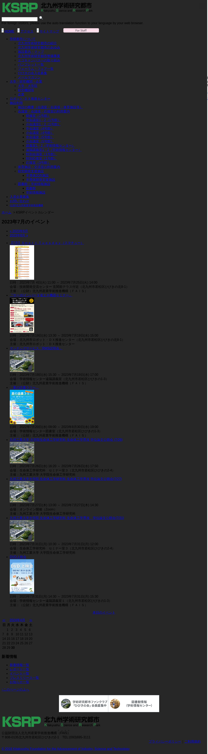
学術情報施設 (36, 192)
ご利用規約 (192, 741)
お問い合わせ (19, 201)
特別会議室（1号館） (41, 154)
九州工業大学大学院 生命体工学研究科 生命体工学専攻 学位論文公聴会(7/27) (66, 479)
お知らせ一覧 (19, 682)
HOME (9, 31)
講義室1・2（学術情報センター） (50, 145)
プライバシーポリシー (165, 741)
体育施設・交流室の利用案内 (39, 167)
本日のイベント (104, 612)
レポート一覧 (19, 669)
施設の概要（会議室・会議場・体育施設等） (50, 107)
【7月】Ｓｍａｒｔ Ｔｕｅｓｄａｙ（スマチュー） (47, 243)
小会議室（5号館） (40, 141)
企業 (21, 94)
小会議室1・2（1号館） (43, 124)
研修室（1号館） (38, 115)
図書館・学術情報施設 (34, 184)
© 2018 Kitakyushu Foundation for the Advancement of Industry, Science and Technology (66, 749)
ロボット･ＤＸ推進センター (30, 98)
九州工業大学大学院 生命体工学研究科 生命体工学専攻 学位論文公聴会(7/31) (67, 518)
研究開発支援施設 (31, 171)
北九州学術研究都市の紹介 (37, 43)
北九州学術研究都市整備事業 (39, 56)
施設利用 (16, 103)
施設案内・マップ (31, 51)
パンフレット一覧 (31, 64)
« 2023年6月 (19, 231)
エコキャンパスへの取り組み (39, 60)
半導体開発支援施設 (40, 179)
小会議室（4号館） (40, 132)
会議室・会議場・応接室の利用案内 (44, 111)
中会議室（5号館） (40, 137)
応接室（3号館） (38, 162)
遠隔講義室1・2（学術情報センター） (54, 150)
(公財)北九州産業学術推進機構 (26, 205)
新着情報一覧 (19, 665)
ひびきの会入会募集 (32, 73)
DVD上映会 (18, 557)
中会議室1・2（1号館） (43, 120)
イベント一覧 (19, 673)
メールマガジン (29, 77)
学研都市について (23, 39)
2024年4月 (17, 620)
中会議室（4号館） (40, 128)
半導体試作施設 (37, 175)
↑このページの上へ (15, 689)
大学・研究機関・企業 (26, 81)
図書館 (31, 188)
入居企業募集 (19, 196)
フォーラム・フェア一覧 (36, 68)
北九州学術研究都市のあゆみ (39, 47)
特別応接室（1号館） (41, 158)
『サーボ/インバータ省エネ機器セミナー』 (41, 295)
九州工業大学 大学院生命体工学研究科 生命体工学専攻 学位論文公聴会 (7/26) (66, 439)
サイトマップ (49, 31)
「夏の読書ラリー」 (24, 387)
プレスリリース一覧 (24, 677)
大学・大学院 (27, 86)
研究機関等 (26, 90)
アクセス (27, 31)
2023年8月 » (19, 235)
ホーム (6, 212)
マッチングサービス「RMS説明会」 (36, 348)
